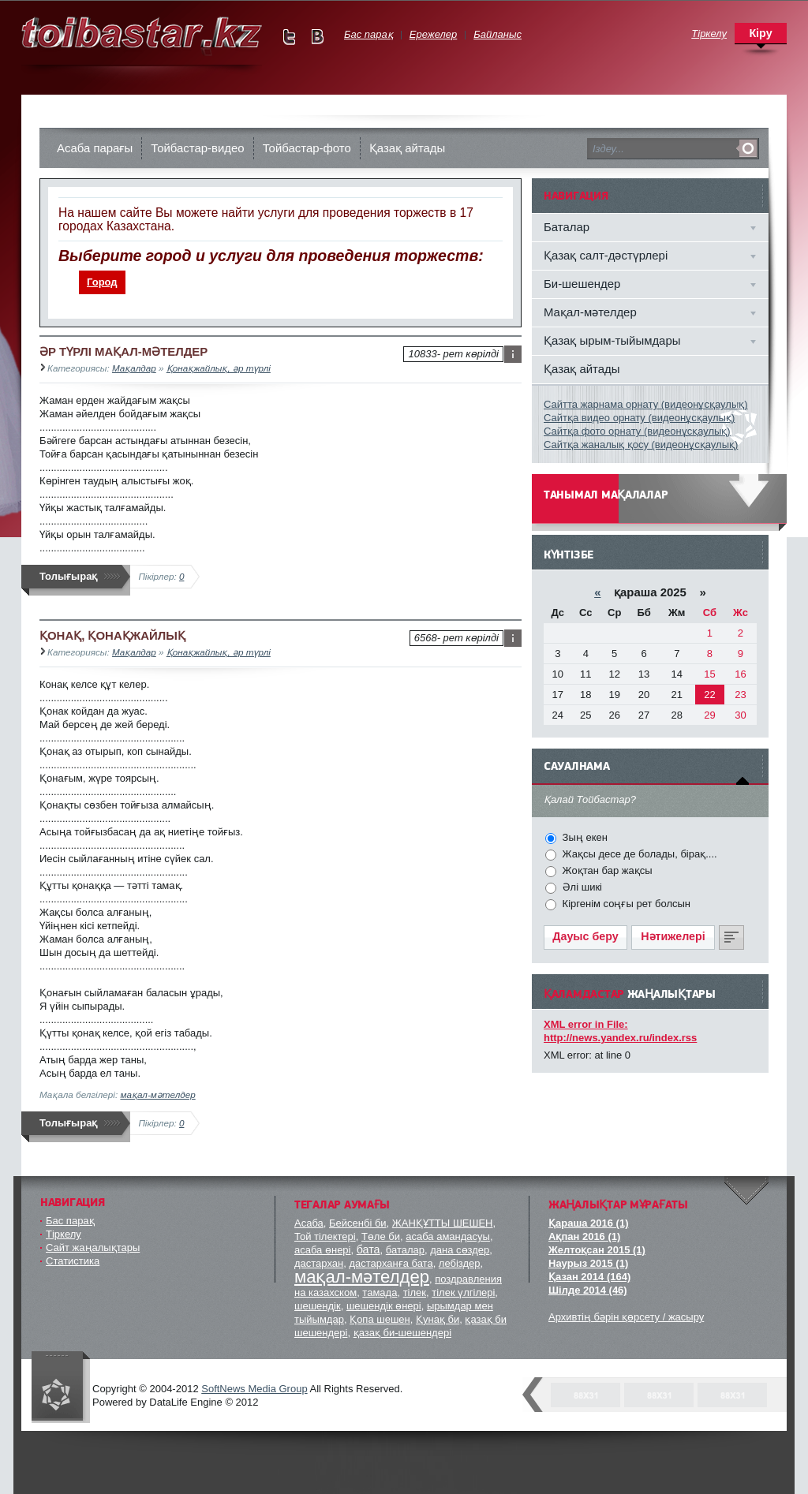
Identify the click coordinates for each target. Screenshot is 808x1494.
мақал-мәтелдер (157, 1094)
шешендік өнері (383, 1306)
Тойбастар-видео (197, 148)
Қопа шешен (380, 1319)
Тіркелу (63, 1234)
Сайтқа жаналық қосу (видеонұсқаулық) (641, 444)
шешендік (317, 1306)
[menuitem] (103, 282)
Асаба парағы (95, 148)
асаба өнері (322, 1250)
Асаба (309, 1223)
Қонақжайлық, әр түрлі (218, 368)
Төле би (380, 1236)
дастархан (318, 1263)
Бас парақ (70, 1221)
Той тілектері (325, 1236)
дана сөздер (459, 1250)
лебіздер (460, 1263)
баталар (405, 1250)
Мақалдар (134, 368)
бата (368, 1249)
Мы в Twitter (289, 36)
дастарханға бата (390, 1263)
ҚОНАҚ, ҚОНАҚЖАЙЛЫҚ (112, 635)
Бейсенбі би (358, 1223)
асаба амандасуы (448, 1236)
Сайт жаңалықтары (93, 1247)
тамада (379, 1292)
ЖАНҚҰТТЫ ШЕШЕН (442, 1223)
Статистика (72, 1261)
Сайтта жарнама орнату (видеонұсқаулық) (646, 404)
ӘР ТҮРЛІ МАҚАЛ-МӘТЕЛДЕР (123, 351)
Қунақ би (437, 1319)
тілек (414, 1292)
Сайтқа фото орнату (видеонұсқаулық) (637, 431)
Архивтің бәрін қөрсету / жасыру (626, 1317)
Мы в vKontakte (317, 36)
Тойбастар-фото (307, 148)
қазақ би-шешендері (402, 1333)
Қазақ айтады (407, 148)
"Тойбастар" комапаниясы (61, 1387)
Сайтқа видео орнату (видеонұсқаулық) (639, 418)
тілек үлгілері (463, 1292)
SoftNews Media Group (254, 1389)
